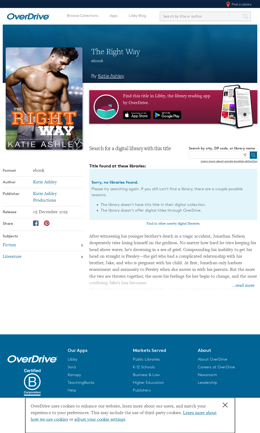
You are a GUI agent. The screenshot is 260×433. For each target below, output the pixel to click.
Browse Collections (82, 15)
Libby (72, 359)
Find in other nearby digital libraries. (173, 223)
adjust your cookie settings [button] (99, 420)
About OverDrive (212, 359)
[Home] (28, 15)
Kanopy (74, 374)
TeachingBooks (81, 382)
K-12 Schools (144, 367)
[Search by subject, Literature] (43, 256)
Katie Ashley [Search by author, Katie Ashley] (111, 76)
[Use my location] (244, 155)
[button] (97, 350)
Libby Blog (137, 15)
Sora (72, 367)
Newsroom (207, 374)
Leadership (207, 382)
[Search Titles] (246, 16)
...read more (243, 286)
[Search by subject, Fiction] (43, 245)
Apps (114, 15)
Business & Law (146, 374)
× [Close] (225, 405)
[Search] (253, 155)
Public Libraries (146, 359)
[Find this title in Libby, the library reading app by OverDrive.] (173, 106)
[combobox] (201, 16)
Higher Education (148, 382)
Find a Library (238, 4)
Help (72, 390)
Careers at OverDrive (216, 367)
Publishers (142, 390)
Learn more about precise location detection (229, 161)
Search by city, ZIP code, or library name (222, 148)
